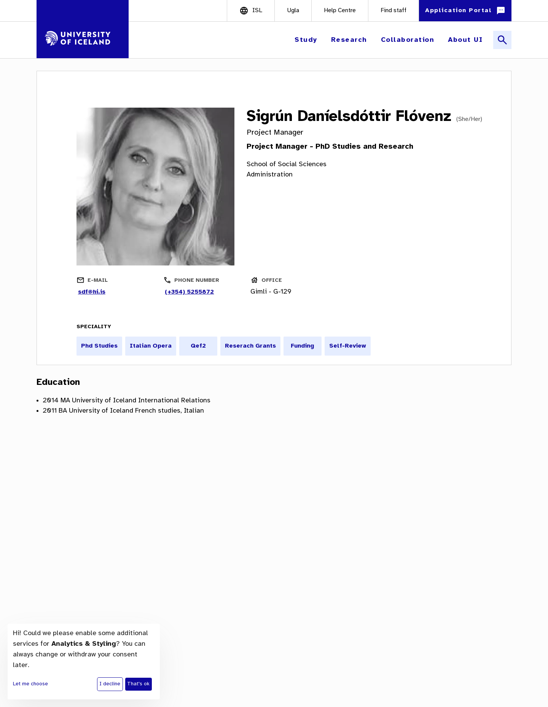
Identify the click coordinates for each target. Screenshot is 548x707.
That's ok (138, 684)
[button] (306, 40)
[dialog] (84, 661)
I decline (109, 684)
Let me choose (30, 684)
